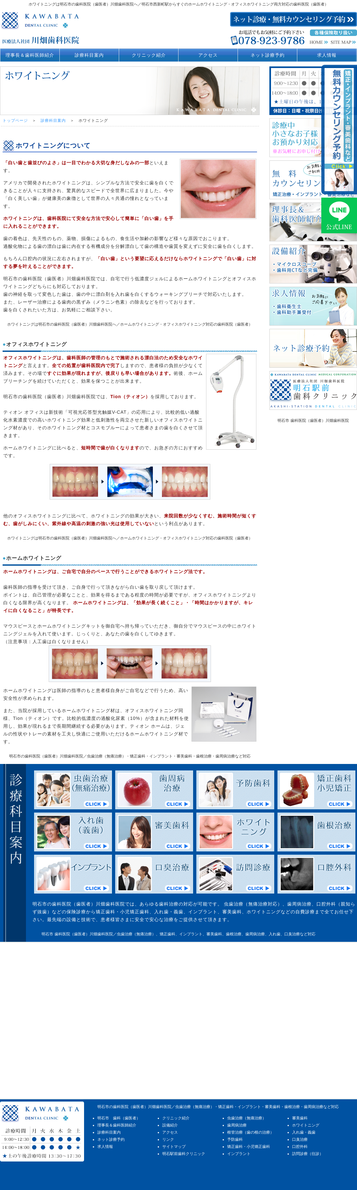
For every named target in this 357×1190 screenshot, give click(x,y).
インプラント (239, 1153)
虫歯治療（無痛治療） (246, 1118)
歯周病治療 (237, 1125)
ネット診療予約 (268, 55)
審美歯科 (300, 1118)
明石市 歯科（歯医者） (118, 1118)
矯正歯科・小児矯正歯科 (248, 1146)
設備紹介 (170, 1125)
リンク (168, 1139)
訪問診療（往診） (307, 1153)
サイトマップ (174, 1146)
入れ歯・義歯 (303, 1132)
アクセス (208, 55)
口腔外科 (300, 1146)
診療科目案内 (89, 55)
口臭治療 (300, 1139)
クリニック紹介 (149, 55)
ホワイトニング (305, 1125)
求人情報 (327, 55)
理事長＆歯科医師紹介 (30, 55)
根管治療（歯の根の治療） (250, 1132)
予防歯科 (235, 1139)
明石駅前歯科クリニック (183, 1153)
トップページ (15, 120)
